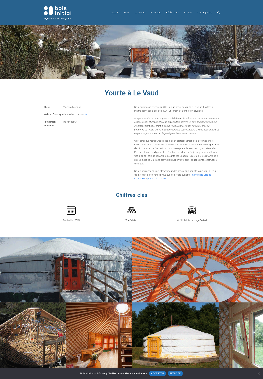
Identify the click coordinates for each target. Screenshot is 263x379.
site (85, 114)
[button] (218, 12)
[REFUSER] (258, 373)
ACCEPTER (157, 373)
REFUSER (175, 373)
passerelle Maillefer (157, 178)
